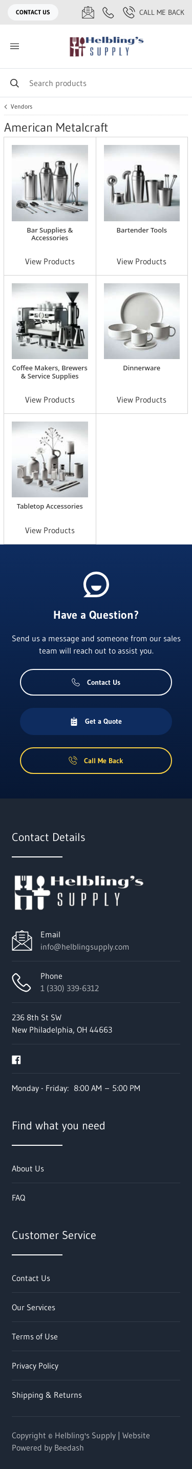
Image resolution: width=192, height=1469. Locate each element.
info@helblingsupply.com (85, 946)
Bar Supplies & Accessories (50, 233)
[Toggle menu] (14, 46)
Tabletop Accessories (50, 506)
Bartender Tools (141, 230)
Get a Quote (96, 721)
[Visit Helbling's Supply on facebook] (16, 1059)
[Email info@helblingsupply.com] (88, 12)
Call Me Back (153, 12)
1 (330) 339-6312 (69, 988)
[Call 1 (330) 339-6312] (108, 12)
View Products (50, 261)
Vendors (21, 106)
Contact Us (33, 12)
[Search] (96, 83)
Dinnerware (141, 367)
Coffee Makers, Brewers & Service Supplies (50, 371)
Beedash (69, 1447)
